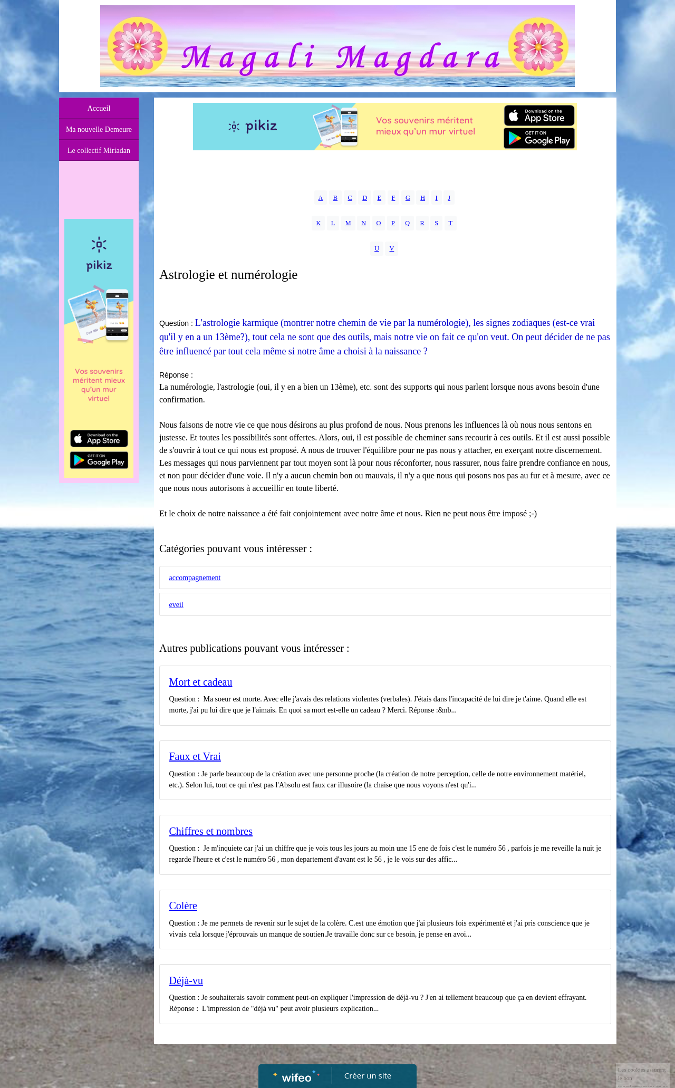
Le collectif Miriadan (99, 151)
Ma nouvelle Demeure (99, 129)
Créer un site (367, 1075)
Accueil (99, 108)
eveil (176, 605)
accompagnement (195, 578)
